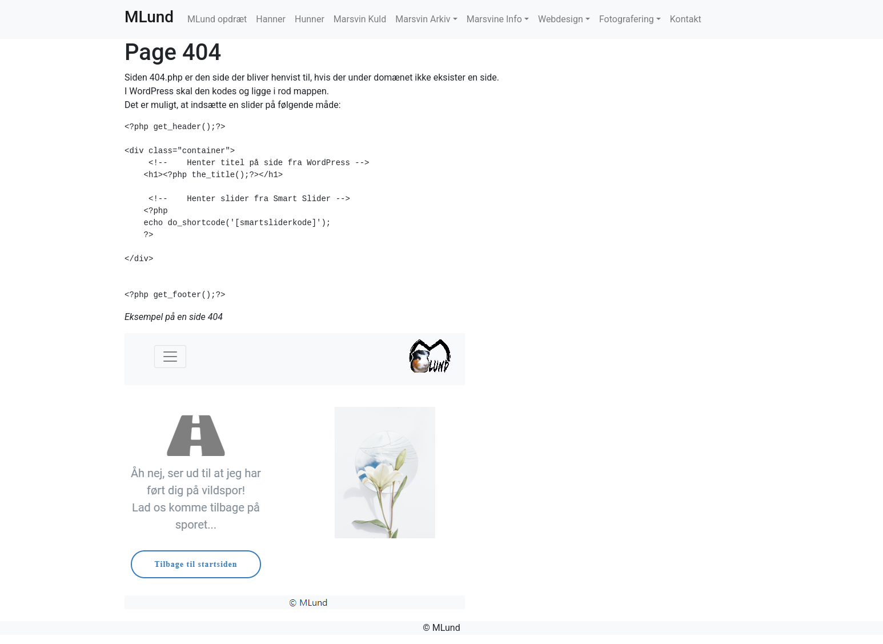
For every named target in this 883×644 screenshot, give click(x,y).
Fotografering (626, 19)
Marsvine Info (494, 19)
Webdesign (560, 19)
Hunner (309, 19)
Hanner (271, 19)
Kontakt (685, 19)
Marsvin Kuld (360, 19)
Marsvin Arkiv (422, 19)
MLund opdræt (217, 19)
